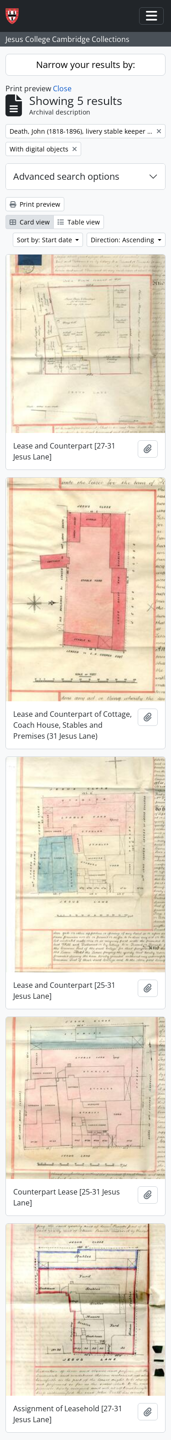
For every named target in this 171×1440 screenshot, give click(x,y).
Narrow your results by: (85, 64)
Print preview (35, 204)
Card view (30, 222)
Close (62, 88)
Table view (78, 222)
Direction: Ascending (123, 239)
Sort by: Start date (45, 239)
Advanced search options (66, 176)
